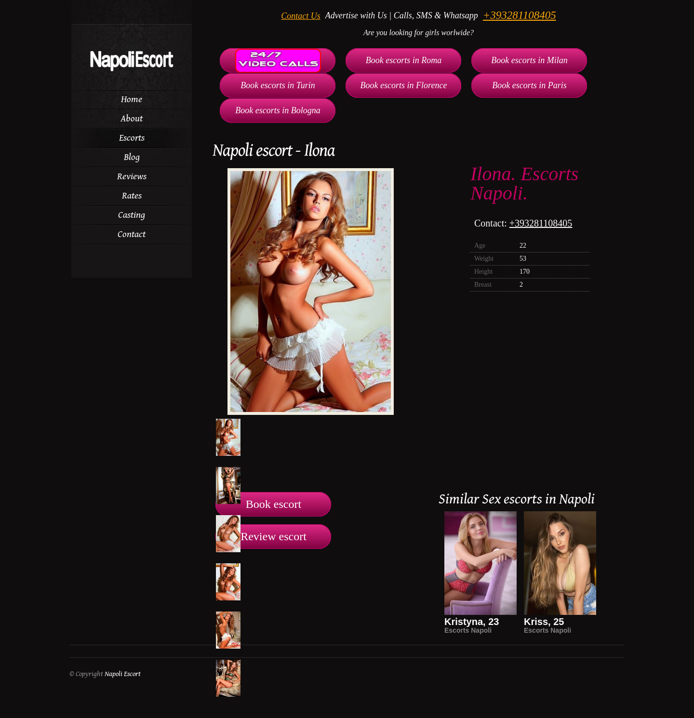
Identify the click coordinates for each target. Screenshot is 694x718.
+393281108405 (519, 15)
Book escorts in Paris (529, 85)
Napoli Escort (123, 674)
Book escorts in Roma (403, 60)
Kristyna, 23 (471, 621)
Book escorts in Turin (277, 85)
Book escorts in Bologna (277, 110)
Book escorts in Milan (529, 60)
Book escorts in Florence (403, 85)
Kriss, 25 (544, 621)
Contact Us (300, 16)
